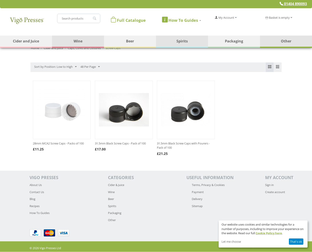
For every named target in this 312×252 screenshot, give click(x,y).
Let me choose (231, 242)
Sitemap (197, 206)
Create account (275, 192)
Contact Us (37, 192)
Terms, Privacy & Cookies (208, 185)
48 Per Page (90, 67)
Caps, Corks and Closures (84, 48)
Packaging (234, 41)
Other (286, 41)
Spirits (182, 41)
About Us (36, 185)
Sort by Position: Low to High (55, 67)
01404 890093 (293, 3)
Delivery (197, 199)
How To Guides (40, 213)
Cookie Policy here (269, 233)
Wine (78, 41)
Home (35, 48)
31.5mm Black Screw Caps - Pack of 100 (120, 144)
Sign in (269, 185)
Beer (130, 41)
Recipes (35, 206)
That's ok (296, 242)
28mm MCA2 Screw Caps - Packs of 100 (58, 144)
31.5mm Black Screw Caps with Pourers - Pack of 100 (183, 146)
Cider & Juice (116, 185)
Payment (198, 192)
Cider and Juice (26, 41)
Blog (32, 199)
